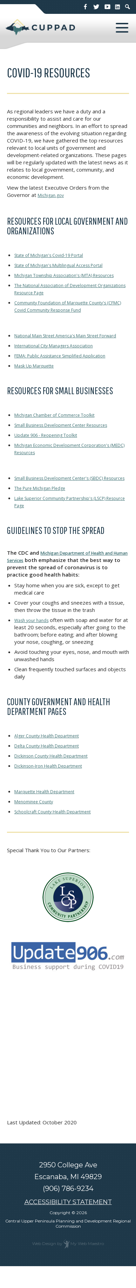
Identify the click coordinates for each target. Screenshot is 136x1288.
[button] (122, 27)
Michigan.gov (53, 194)
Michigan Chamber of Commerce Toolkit (61, 429)
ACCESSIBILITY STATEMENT (68, 1224)
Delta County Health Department (54, 767)
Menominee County (37, 823)
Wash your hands (34, 641)
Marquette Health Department (51, 813)
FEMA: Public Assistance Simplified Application (68, 369)
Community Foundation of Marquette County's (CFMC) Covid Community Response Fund (69, 313)
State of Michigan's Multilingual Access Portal (67, 264)
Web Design (44, 1265)
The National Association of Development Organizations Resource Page (64, 296)
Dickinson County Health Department (58, 777)
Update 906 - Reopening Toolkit (53, 449)
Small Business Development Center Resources (71, 439)
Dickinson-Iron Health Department (55, 787)
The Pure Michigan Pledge (45, 509)
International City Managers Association (61, 359)
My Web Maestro (87, 1265)
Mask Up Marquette (38, 380)
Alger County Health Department (53, 757)
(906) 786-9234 (68, 1210)
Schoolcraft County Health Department (60, 833)
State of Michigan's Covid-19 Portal (56, 254)
